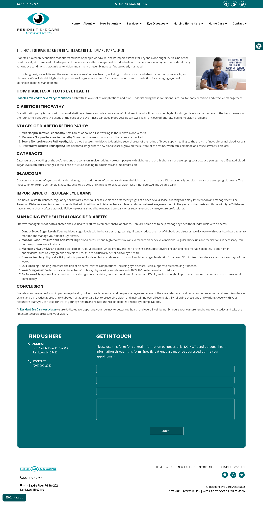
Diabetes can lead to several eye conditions (44, 98)
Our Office (132, 4)
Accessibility (191, 491)
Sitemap (174, 491)
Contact (238, 23)
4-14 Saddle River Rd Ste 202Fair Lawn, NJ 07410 (50, 350)
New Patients (109, 23)
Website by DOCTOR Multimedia (224, 491)
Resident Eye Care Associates (38, 309)
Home (76, 23)
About (88, 23)
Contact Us (14, 498)
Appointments (208, 467)
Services (133, 23)
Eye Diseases (156, 23)
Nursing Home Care (187, 23)
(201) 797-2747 (28, 4)
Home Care (216, 23)
